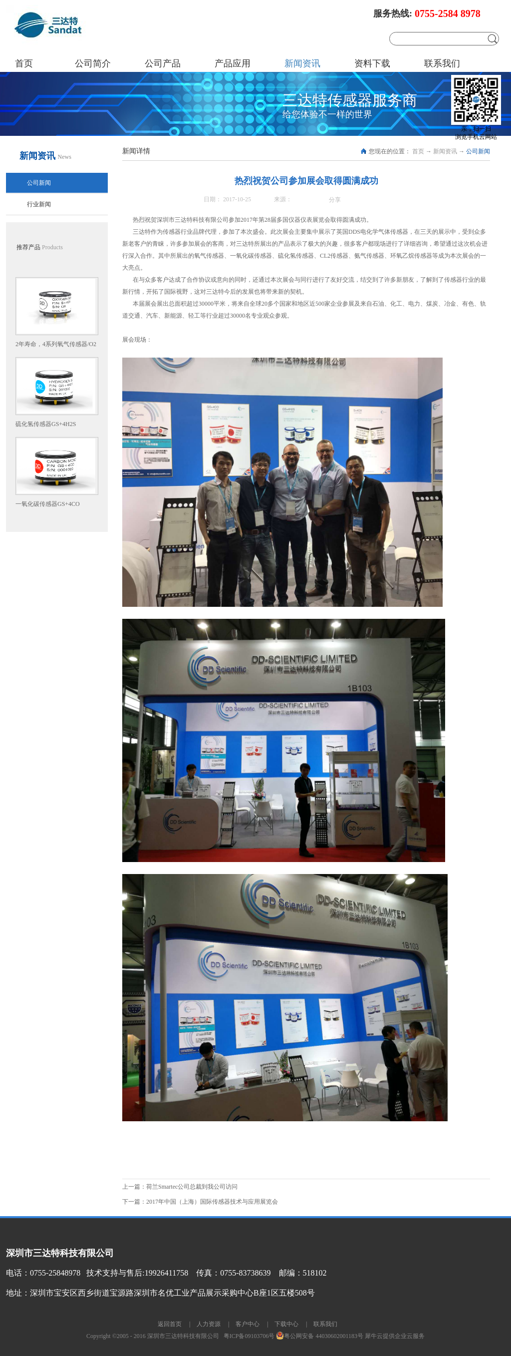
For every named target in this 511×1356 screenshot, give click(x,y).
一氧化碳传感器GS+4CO (47, 503)
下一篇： (200, 1201)
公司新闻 (478, 151)
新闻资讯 (445, 151)
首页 (24, 63)
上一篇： (180, 1186)
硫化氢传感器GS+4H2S (45, 424)
